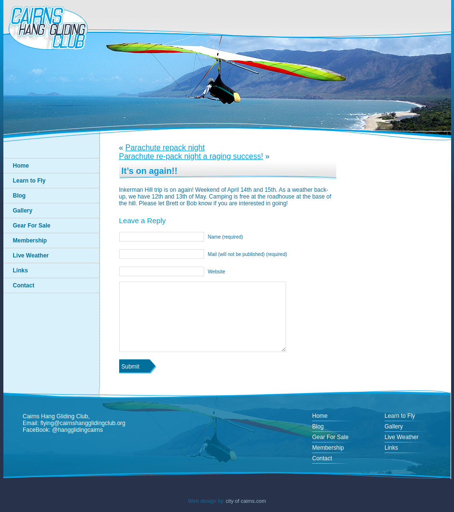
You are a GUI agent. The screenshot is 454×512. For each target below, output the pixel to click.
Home (21, 165)
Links (20, 270)
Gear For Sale (32, 225)
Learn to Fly (29, 180)
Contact (24, 285)
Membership (30, 240)
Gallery (23, 210)
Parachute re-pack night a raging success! (191, 156)
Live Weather (31, 255)
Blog (19, 195)
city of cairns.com (246, 501)
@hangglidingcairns (77, 430)
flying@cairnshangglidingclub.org (83, 423)
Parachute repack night (165, 147)
